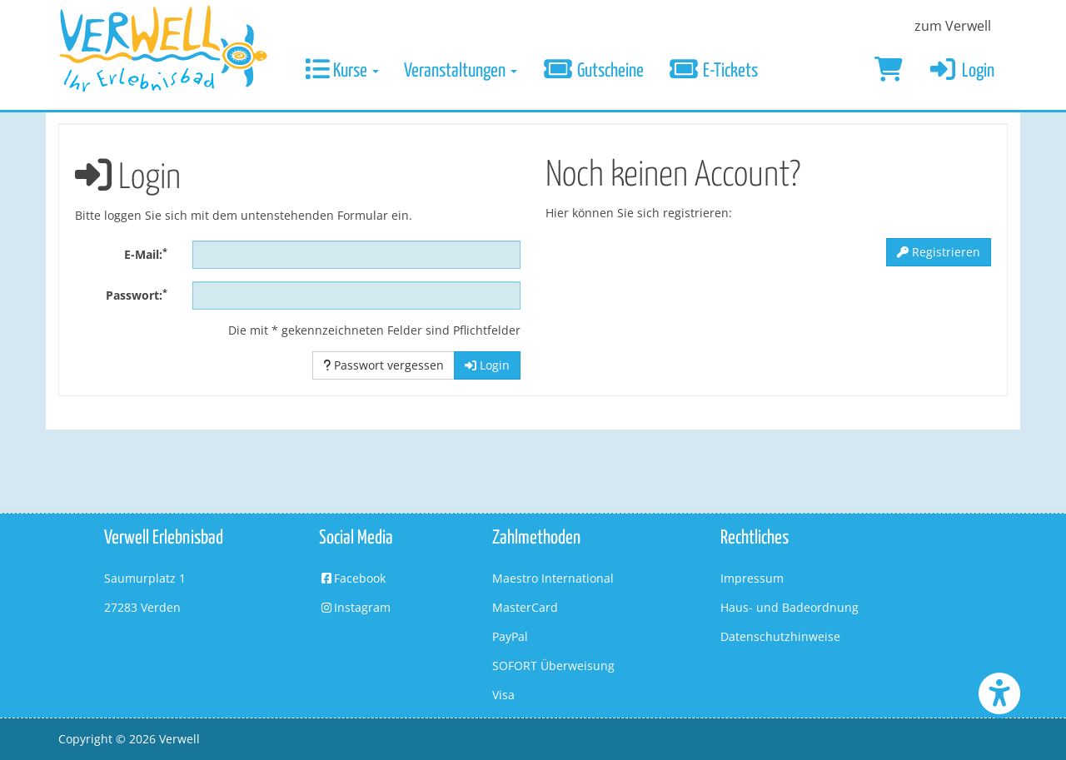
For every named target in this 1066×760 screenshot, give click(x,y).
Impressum (752, 578)
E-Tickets (714, 71)
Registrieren (938, 252)
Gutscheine (593, 71)
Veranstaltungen (460, 71)
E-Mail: (145, 254)
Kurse (342, 71)
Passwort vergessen (383, 365)
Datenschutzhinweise (780, 636)
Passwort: (136, 294)
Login (961, 71)
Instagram (355, 607)
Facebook (352, 578)
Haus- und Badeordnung (789, 607)
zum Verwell (952, 26)
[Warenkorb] (888, 71)
